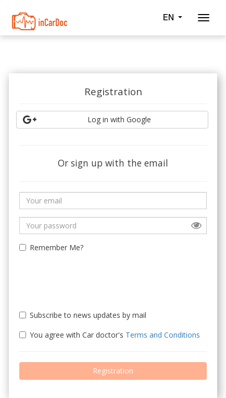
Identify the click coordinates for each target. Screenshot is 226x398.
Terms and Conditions (162, 335)
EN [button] (172, 17)
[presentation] (80, 276)
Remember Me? (51, 247)
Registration (113, 371)
